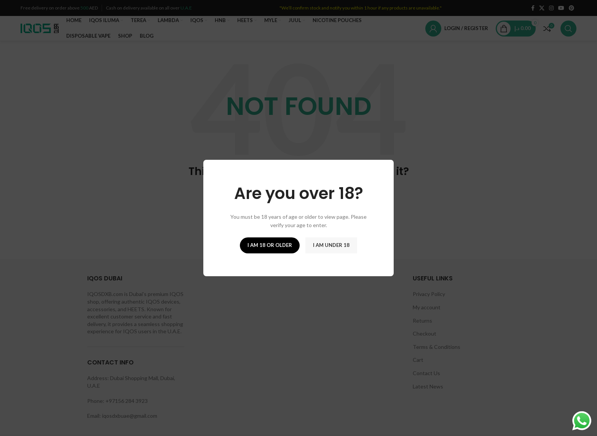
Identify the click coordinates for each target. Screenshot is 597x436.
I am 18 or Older (269, 245)
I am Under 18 (331, 245)
